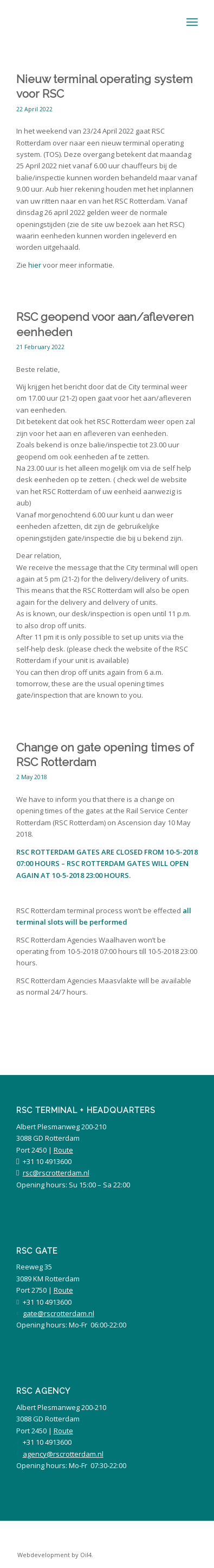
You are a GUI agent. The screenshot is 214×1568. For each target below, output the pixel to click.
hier (34, 265)
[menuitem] (52, 1555)
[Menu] (192, 22)
